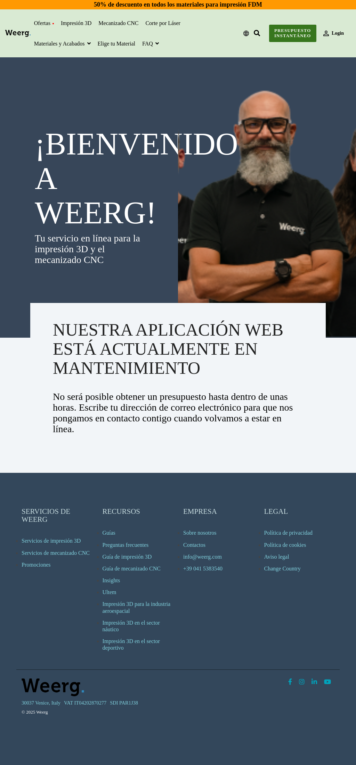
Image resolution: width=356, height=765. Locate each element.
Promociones (36, 565)
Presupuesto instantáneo (292, 33)
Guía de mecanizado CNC (132, 568)
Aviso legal (276, 557)
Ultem (109, 592)
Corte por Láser (162, 23)
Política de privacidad (288, 533)
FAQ (148, 44)
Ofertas (44, 23)
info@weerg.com (202, 557)
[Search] (257, 33)
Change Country (282, 568)
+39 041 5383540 (202, 568)
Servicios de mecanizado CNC (56, 553)
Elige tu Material (116, 44)
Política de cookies (285, 545)
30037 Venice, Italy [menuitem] (41, 703)
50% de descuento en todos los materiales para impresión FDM (178, 4)
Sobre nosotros (200, 533)
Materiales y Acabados (60, 44)
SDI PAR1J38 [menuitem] (124, 703)
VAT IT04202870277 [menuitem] (85, 703)
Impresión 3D (76, 23)
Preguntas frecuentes (126, 545)
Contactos (194, 545)
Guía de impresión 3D (127, 557)
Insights (111, 580)
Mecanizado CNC (118, 23)
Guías (109, 533)
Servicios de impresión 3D (51, 541)
